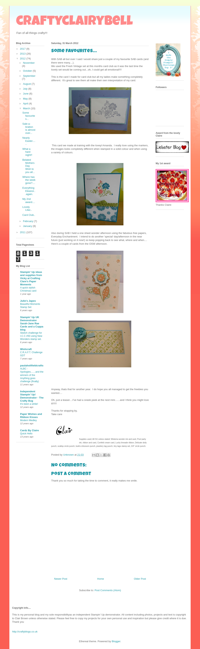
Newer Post (60, 578)
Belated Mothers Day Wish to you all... (28, 165)
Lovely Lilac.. (27, 208)
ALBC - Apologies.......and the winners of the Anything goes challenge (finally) (31, 375)
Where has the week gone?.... (28, 179)
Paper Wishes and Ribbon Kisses (31, 416)
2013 (23, 53)
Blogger (116, 641)
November (29, 62)
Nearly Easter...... (28, 140)
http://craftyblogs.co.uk (25, 631)
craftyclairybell (74, 22)
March (27, 108)
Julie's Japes (28, 300)
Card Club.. (28, 214)
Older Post (140, 578)
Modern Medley (28, 420)
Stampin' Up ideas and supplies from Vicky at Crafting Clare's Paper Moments (31, 278)
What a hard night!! (27, 151)
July (25, 88)
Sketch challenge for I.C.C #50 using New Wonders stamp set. (31, 336)
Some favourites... (28, 115)
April (26, 103)
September (29, 75)
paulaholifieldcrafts (31, 365)
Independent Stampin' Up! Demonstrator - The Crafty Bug (32, 396)
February (28, 221)
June (26, 93)
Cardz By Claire (29, 430)
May (26, 98)
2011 (23, 232)
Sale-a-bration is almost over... (28, 128)
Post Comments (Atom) (108, 590)
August (27, 83)
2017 (23, 48)
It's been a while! (29, 404)
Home (100, 578)
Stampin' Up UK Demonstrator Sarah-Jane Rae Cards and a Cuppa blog (31, 323)
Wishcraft (26, 349)
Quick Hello (26, 433)
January (28, 226)
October (28, 70)
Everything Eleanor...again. (28, 190)
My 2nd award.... (28, 201)
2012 (23, 58)
